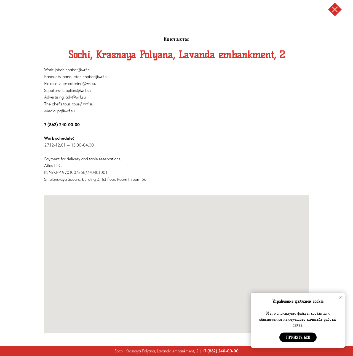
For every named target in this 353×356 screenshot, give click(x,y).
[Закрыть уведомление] (340, 297)
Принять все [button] (298, 337)
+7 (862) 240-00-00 (220, 351)
